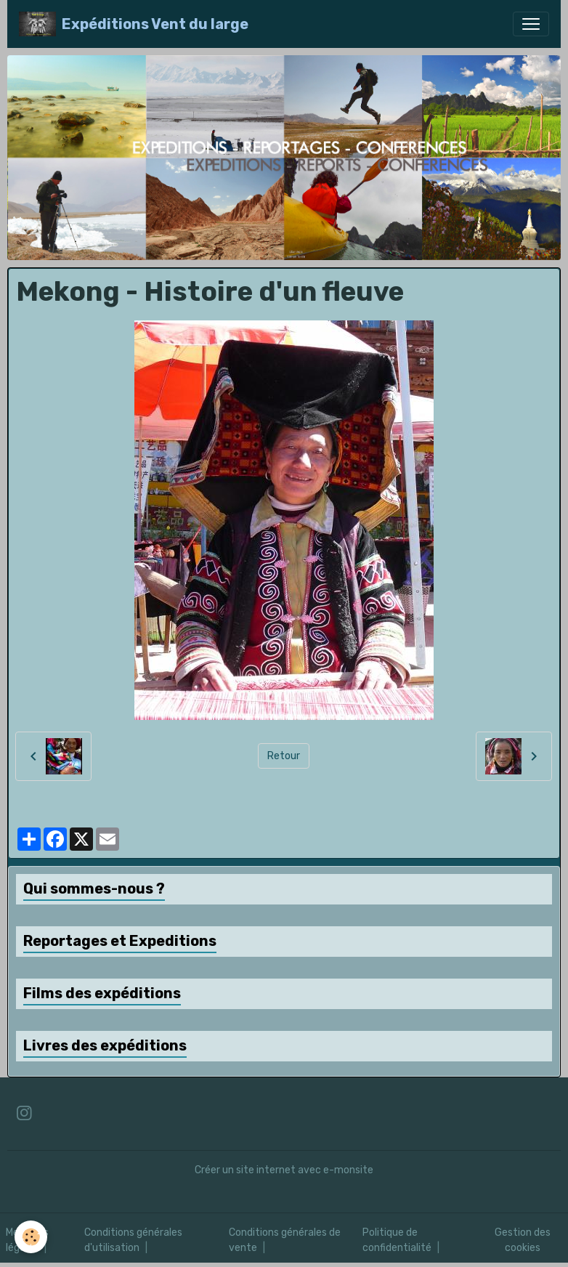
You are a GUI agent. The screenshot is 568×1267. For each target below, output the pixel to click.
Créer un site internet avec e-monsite (284, 1170)
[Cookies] (31, 1237)
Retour (283, 756)
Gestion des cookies (523, 1240)
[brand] (133, 24)
